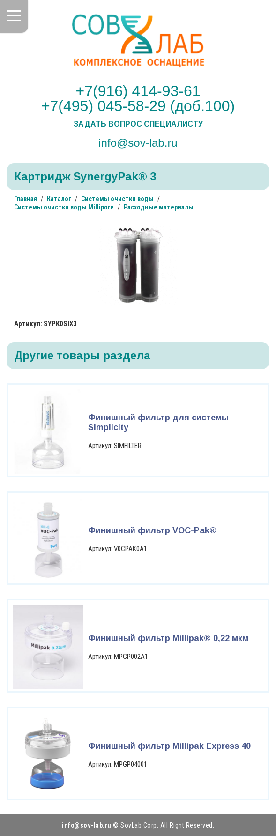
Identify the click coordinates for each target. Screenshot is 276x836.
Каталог (59, 198)
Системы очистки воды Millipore (64, 207)
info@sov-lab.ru (137, 142)
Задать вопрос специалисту (138, 124)
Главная (25, 198)
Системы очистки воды (117, 198)
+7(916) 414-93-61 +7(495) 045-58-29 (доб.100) (138, 98)
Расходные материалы (159, 207)
